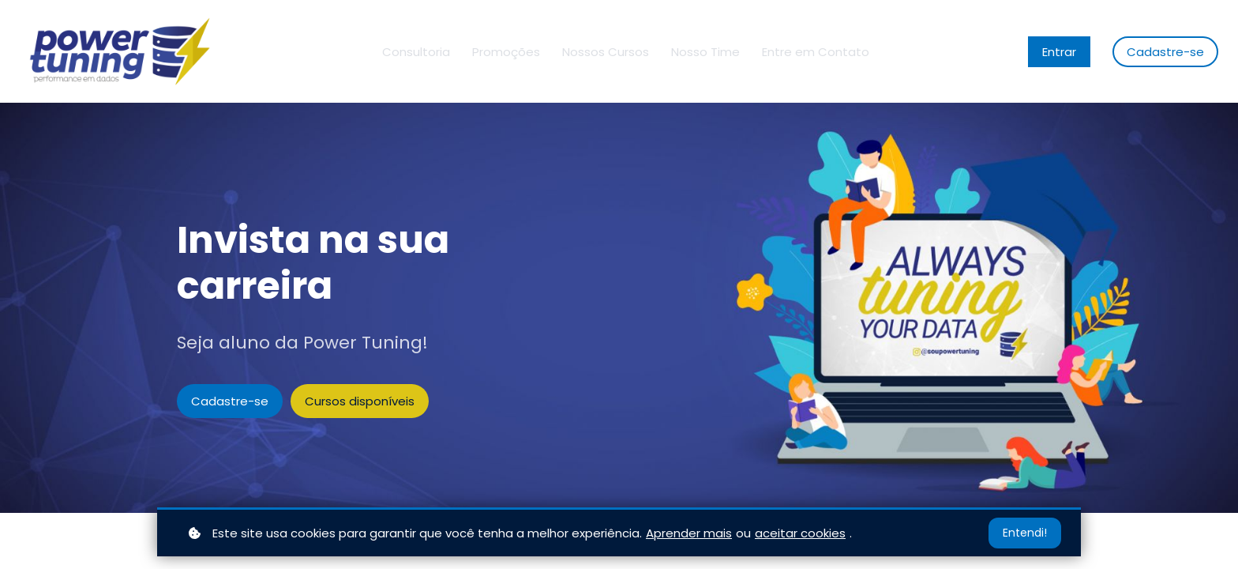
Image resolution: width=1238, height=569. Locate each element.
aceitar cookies (800, 533)
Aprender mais (689, 533)
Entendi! (1025, 533)
